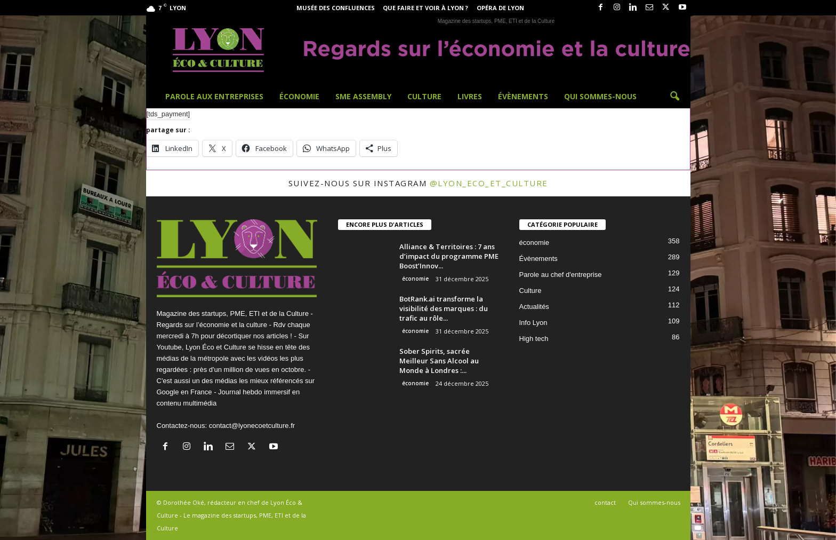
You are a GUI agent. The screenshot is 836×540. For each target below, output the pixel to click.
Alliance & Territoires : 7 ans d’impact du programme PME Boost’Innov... (449, 256)
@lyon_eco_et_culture (489, 183)
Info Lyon (533, 323)
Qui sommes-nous (600, 96)
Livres (469, 96)
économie (415, 278)
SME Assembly (363, 96)
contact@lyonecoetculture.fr (252, 426)
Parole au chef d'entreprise (560, 275)
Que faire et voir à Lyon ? (425, 8)
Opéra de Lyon (500, 8)
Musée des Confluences (335, 8)
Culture (424, 96)
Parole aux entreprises (214, 96)
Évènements (523, 96)
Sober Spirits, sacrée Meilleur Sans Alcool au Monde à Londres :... (439, 360)
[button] (674, 96)
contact (605, 502)
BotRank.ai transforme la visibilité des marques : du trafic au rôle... (443, 308)
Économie (299, 96)
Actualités (534, 307)
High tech (534, 339)
